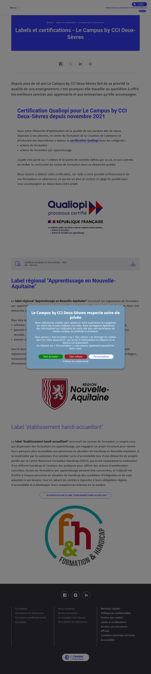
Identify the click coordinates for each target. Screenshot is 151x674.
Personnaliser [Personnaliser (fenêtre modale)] (101, 356)
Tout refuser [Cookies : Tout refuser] (76, 356)
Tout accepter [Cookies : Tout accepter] (50, 356)
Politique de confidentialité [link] (75, 361)
